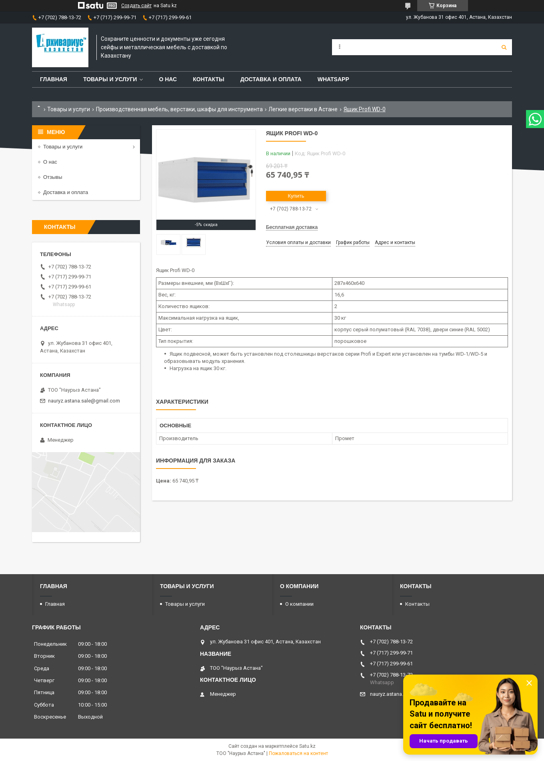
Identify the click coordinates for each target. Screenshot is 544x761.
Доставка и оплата (271, 79)
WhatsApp (333, 79)
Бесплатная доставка (292, 227)
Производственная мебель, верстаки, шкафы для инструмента (179, 109)
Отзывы (52, 177)
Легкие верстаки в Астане (303, 109)
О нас (168, 79)
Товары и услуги (110, 79)
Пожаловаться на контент (298, 753)
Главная (53, 79)
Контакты (208, 79)
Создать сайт (136, 5)
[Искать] (504, 47)
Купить (296, 196)
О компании (299, 604)
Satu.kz (307, 746)
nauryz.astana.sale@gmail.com (84, 401)
